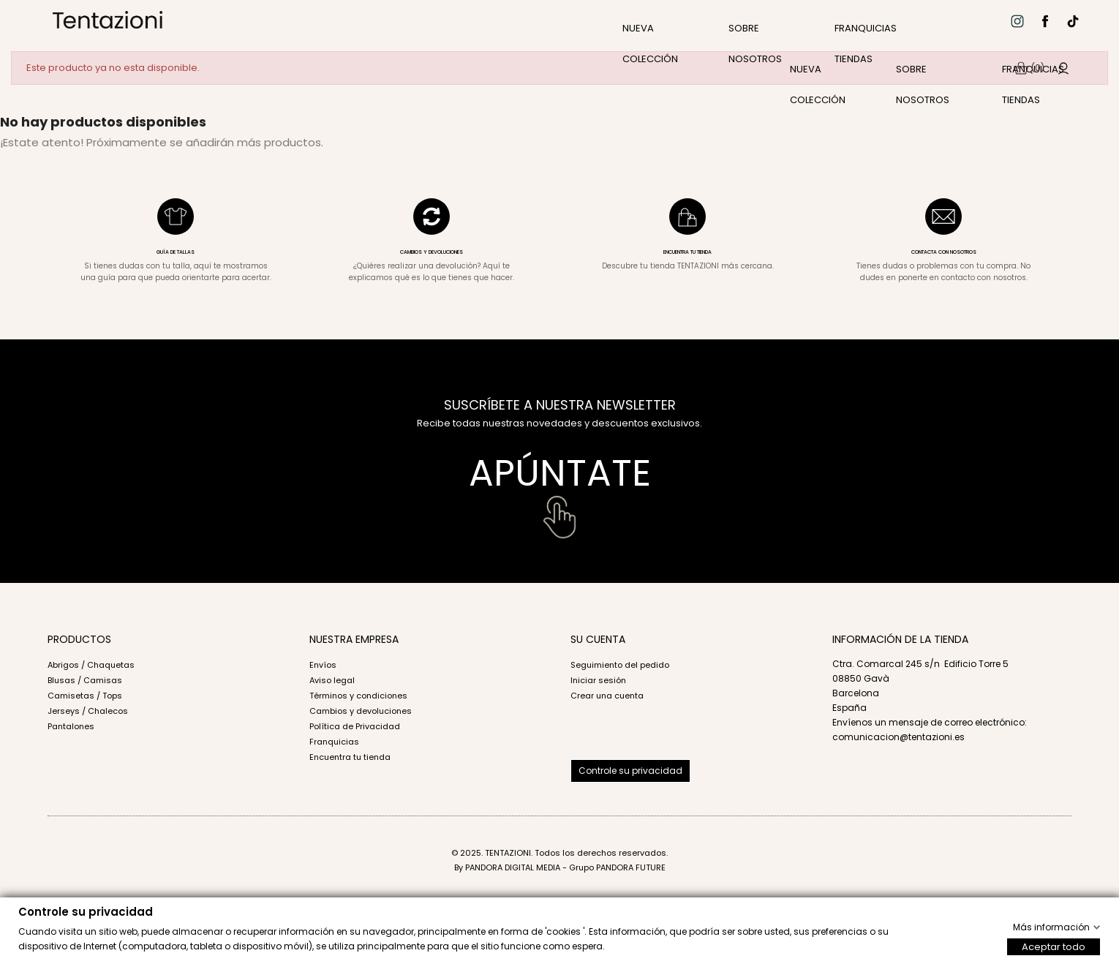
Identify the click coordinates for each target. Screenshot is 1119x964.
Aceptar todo (1053, 946)
